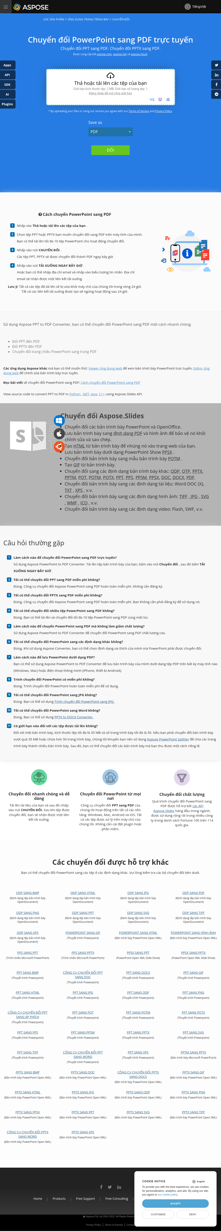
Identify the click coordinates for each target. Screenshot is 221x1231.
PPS (132, 477)
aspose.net (120, 54)
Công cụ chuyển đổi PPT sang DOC (83, 974)
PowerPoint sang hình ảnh (193, 933)
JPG (194, 496)
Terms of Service (139, 111)
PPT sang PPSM (83, 1032)
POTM (174, 459)
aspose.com (104, 54)
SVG (69, 503)
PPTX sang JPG (83, 1092)
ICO (94, 503)
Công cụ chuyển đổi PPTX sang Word (27, 1134)
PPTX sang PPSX (27, 1112)
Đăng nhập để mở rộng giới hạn (110, 93)
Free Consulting (116, 1198)
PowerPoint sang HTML (138, 933)
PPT (122, 477)
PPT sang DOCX (138, 972)
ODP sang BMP (27, 893)
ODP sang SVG (138, 913)
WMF (81, 503)
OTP (186, 471)
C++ (102, 394)
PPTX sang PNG (193, 1092)
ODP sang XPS (27, 933)
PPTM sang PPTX (193, 1052)
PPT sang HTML (28, 992)
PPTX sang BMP (28, 1072)
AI (7, 94)
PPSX (167, 452)
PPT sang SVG (193, 1032)
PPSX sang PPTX (193, 953)
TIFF (183, 496)
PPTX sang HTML (27, 1092)
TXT (68, 490)
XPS (79, 490)
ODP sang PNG (27, 913)
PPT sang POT (83, 1012)
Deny (192, 1214)
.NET (85, 394)
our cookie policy (167, 1194)
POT (83, 477)
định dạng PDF (128, 433)
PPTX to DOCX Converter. (73, 717)
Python (74, 394)
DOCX (183, 477)
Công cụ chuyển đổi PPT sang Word (83, 1054)
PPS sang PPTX (83, 953)
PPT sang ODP (138, 992)
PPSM (144, 477)
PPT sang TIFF (27, 1052)
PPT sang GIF (193, 972)
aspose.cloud (139, 54)
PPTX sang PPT (83, 1112)
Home (30, 1198)
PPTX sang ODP (138, 1092)
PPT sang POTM (138, 1012)
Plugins (7, 104)
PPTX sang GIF (193, 1072)
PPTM (70, 477)
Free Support (83, 1198)
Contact (131, 1224)
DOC (169, 477)
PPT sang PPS (27, 1032)
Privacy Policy (163, 111)
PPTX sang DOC (83, 1072)
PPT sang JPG (83, 992)
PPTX (198, 471)
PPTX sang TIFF (193, 1112)
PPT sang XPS (138, 1052)
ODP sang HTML (82, 893)
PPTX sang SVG (138, 1112)
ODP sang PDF (193, 893)
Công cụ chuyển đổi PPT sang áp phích (28, 1014)
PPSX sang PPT (138, 953)
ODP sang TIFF (193, 913)
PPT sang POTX (193, 1012)
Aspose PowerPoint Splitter (168, 739)
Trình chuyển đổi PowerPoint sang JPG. (84, 701)
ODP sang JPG (138, 893)
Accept (175, 1203)
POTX (110, 477)
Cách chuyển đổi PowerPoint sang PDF (110, 382)
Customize (158, 1214)
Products (54, 1198)
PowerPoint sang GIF (83, 933)
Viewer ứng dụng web (105, 368)
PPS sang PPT (27, 953)
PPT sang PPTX (138, 1032)
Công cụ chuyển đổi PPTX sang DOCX (138, 1074)
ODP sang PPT (83, 913)
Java (94, 394)
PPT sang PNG (193, 992)
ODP (175, 471)
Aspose (18, 6)
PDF (94, 131)
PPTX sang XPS (83, 1132)
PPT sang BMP (28, 972)
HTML (80, 446)
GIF (77, 465)
